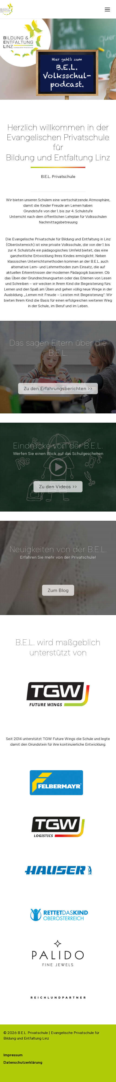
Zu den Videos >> (58, 492)
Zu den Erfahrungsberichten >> (58, 394)
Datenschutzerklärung (22, 1062)
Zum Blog (58, 596)
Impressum (13, 1055)
